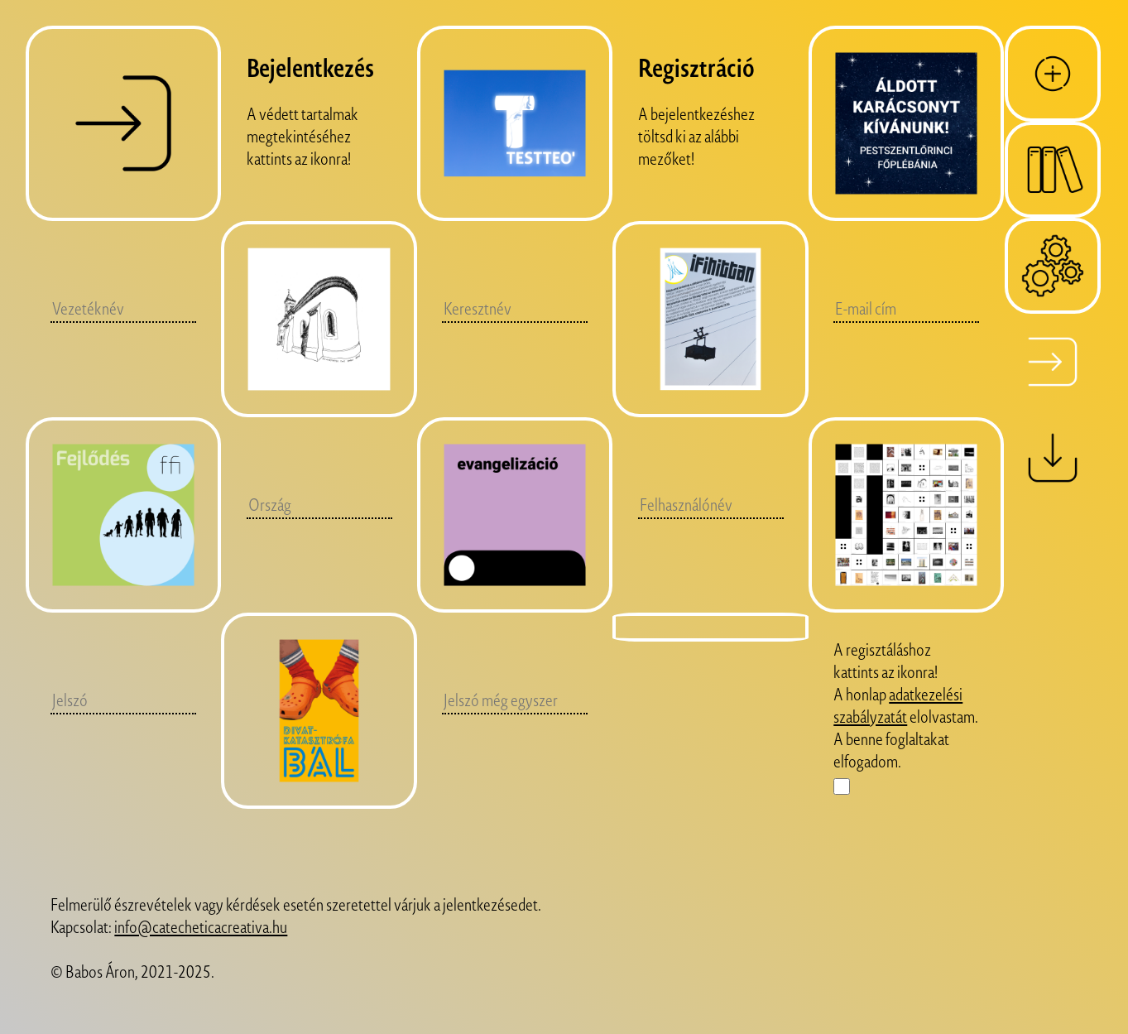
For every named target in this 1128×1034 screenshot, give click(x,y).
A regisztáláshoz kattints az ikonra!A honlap (885, 672)
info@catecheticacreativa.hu (200, 927)
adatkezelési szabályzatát (897, 705)
